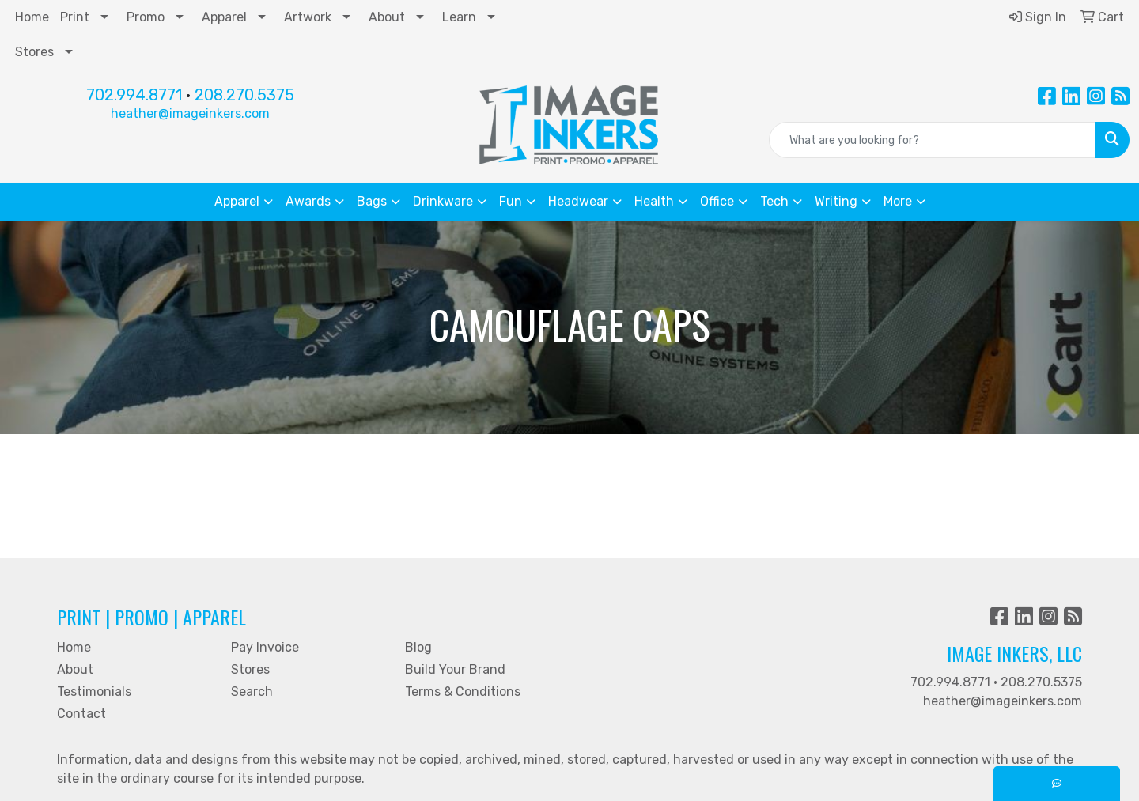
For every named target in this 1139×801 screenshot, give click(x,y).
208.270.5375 (244, 94)
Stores (34, 51)
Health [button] (654, 201)
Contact (81, 713)
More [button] (898, 201)
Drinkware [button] (443, 201)
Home (32, 17)
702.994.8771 (134, 94)
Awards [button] (308, 201)
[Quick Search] (932, 140)
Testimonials (94, 691)
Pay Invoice (265, 647)
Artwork (307, 17)
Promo (146, 17)
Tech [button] (774, 201)
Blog (418, 647)
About (387, 17)
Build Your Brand (455, 669)
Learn (459, 17)
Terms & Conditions (462, 691)
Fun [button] (510, 201)
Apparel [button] (236, 201)
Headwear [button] (578, 201)
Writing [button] (836, 201)
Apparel (224, 17)
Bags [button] (372, 201)
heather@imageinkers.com (190, 113)
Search (252, 691)
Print (74, 17)
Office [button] (717, 201)
